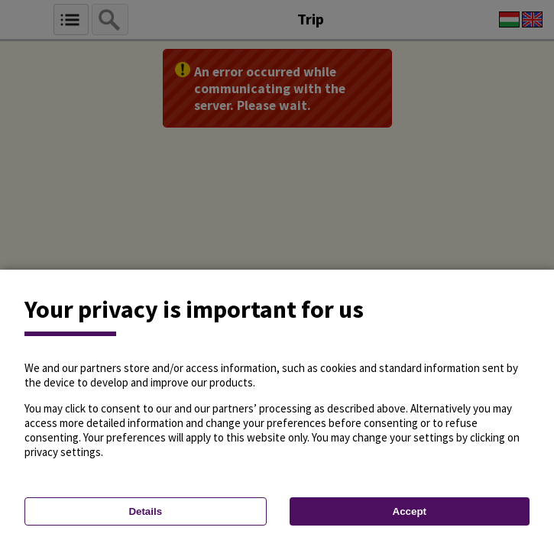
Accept (409, 511)
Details (145, 511)
